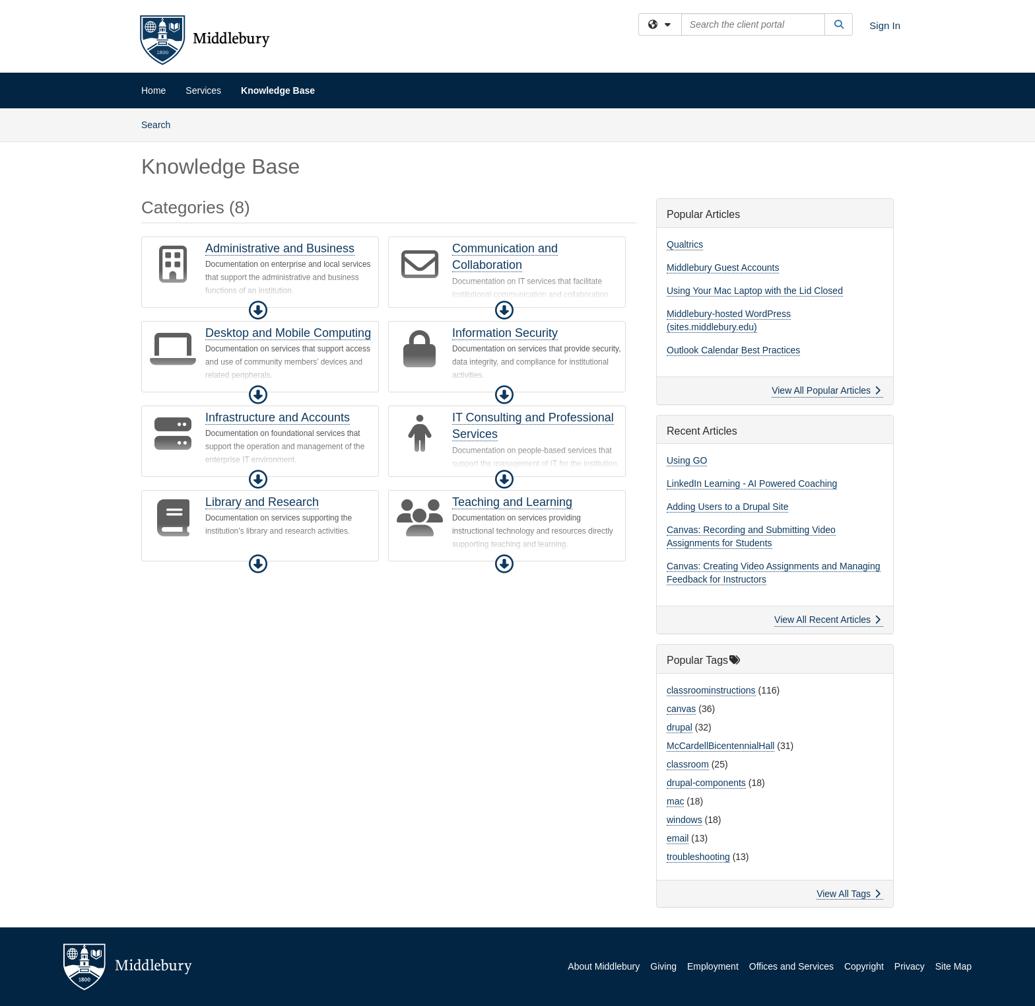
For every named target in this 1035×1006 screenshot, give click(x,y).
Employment (713, 966)
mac (675, 801)
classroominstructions (711, 690)
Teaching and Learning (512, 502)
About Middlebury (604, 966)
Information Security (505, 333)
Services (203, 90)
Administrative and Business (279, 248)
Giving (663, 966)
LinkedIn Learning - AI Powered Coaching (752, 483)
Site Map (953, 966)
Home (153, 90)
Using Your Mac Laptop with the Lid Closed (755, 290)
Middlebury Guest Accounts (723, 267)
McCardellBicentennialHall (720, 745)
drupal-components (706, 782)
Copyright (864, 966)
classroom (688, 764)
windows (684, 819)
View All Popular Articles (826, 390)
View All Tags (849, 893)
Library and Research (262, 502)
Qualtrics (685, 244)
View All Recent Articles (827, 619)
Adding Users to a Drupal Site (727, 506)
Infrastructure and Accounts (277, 417)
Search (160, 124)
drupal (679, 727)
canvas (681, 708)
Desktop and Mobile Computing (288, 333)
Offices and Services (791, 966)
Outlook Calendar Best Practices (733, 350)
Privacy (909, 966)
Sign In (884, 25)
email (677, 838)
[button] (258, 310)
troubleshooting (698, 856)
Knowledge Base (278, 90)
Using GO (687, 460)
